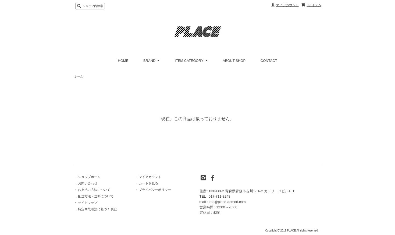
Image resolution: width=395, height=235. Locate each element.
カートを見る (148, 183)
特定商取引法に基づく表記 (97, 209)
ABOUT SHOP (234, 61)
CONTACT (269, 61)
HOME (123, 61)
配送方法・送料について (95, 196)
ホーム (78, 76)
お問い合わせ (87, 183)
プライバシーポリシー (155, 190)
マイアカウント (287, 5)
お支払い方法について (94, 190)
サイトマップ (87, 203)
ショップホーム (89, 177)
